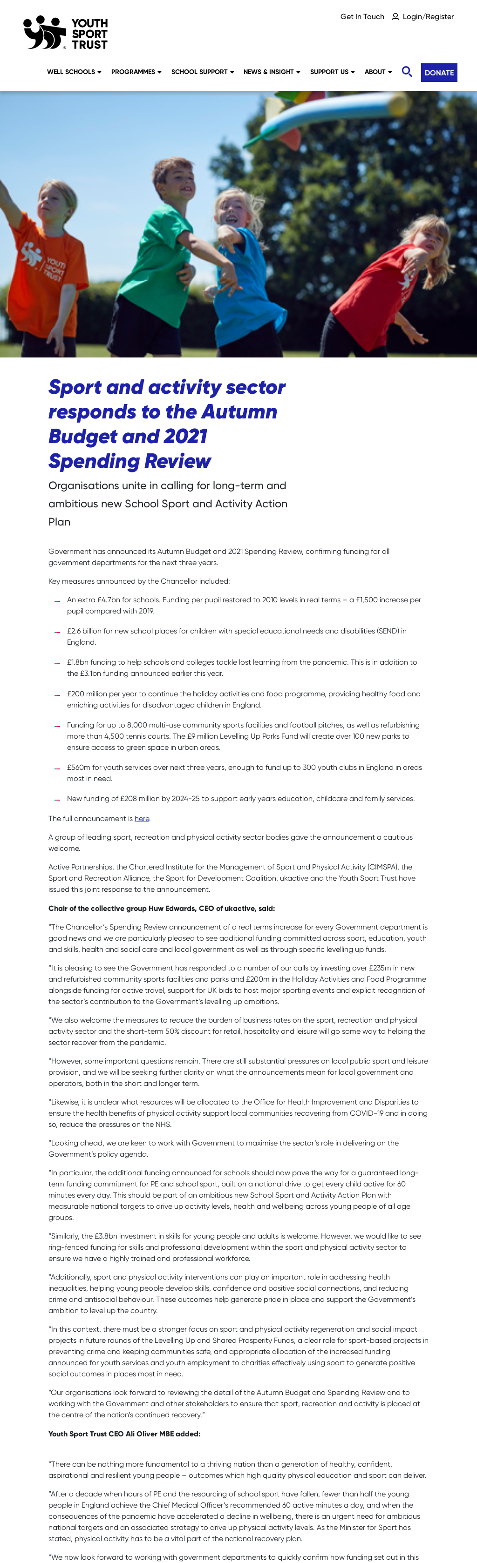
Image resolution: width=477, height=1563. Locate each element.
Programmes (136, 71)
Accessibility (318, 1506)
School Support (202, 71)
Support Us (332, 71)
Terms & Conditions (238, 1523)
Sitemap (117, 1506)
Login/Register (428, 16)
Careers (66, 1506)
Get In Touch (362, 16)
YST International (394, 1506)
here (142, 552)
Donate (439, 72)
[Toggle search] (406, 72)
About (378, 71)
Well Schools (74, 71)
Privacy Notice (249, 1506)
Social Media (177, 1506)
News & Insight (272, 71)
